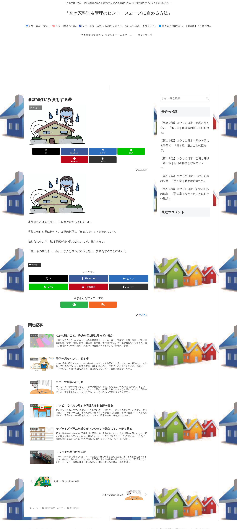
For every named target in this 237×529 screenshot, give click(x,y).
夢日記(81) (34, 256)
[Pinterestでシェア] (119, 151)
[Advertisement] (118, 64)
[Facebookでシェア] (58, 151)
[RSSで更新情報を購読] (92, 296)
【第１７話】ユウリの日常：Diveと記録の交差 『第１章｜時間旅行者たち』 (184, 178)
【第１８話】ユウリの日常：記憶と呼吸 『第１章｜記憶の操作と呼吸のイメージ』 (185, 163)
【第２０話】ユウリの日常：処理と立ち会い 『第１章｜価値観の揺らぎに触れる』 (184, 127)
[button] (139, 151)
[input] (185, 98)
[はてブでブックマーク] (78, 151)
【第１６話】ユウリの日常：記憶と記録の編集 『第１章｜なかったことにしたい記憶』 (184, 193)
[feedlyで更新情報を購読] (85, 296)
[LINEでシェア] (98, 151)
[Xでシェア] (37, 151)
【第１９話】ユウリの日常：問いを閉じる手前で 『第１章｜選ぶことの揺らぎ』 (184, 145)
